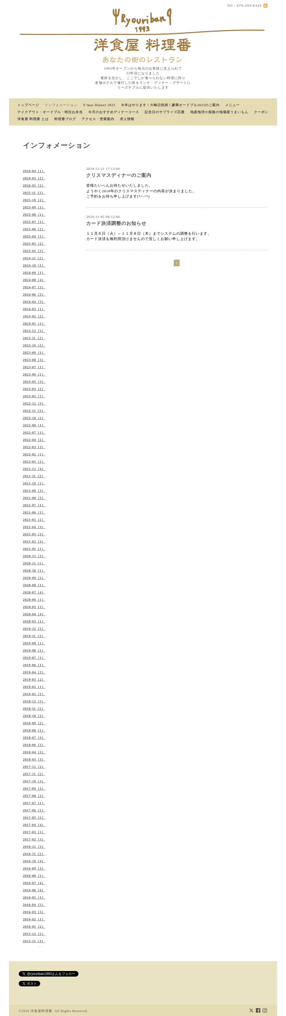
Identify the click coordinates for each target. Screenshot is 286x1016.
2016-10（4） (34, 861)
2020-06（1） (34, 600)
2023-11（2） (34, 338)
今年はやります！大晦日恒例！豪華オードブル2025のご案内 (170, 105)
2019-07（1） (34, 658)
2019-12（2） (34, 629)
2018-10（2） (34, 716)
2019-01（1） (34, 694)
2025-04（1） (34, 236)
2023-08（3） (34, 360)
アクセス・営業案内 (98, 119)
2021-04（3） (34, 527)
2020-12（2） (34, 556)
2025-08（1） (34, 215)
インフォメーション (61, 105)
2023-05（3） (34, 382)
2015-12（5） (34, 934)
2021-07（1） (34, 505)
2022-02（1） (34, 454)
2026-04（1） (34, 171)
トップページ (28, 105)
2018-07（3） (34, 738)
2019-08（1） (34, 650)
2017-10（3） (34, 781)
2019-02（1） (34, 687)
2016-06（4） (34, 890)
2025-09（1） (34, 207)
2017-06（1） (34, 810)
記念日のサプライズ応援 (165, 112)
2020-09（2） (34, 578)
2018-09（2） (34, 723)
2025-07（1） (34, 222)
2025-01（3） (34, 251)
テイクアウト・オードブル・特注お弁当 (50, 112)
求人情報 (127, 119)
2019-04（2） (34, 672)
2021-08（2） (34, 498)
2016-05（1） (34, 897)
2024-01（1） (34, 324)
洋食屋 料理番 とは (33, 119)
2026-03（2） (34, 178)
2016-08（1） (34, 876)
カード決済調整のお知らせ (116, 223)
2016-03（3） (34, 912)
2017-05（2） (34, 818)
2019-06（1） (34, 665)
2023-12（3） (34, 331)
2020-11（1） (34, 563)
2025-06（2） (34, 229)
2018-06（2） (34, 745)
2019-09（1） (34, 643)
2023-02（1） (34, 396)
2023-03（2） (34, 389)
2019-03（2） (34, 680)
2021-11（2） (34, 476)
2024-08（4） (34, 280)
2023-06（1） (34, 374)
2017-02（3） (34, 839)
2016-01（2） (34, 927)
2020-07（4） (34, 592)
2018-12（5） (34, 701)
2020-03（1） (34, 621)
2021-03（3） (34, 534)
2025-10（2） (34, 200)
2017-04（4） (34, 825)
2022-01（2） (34, 462)
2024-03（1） (34, 309)
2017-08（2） (34, 796)
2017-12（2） (34, 767)
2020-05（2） (34, 607)
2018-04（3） (34, 752)
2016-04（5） (34, 905)
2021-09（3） (34, 491)
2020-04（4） (34, 614)
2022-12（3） (34, 403)
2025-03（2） (34, 244)
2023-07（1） (34, 367)
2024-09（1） (34, 273)
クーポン (261, 112)
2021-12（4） (34, 469)
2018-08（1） (34, 730)
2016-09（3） (34, 868)
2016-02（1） (34, 919)
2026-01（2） (34, 185)
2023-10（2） (34, 345)
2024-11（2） (34, 258)
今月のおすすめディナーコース (113, 112)
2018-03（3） (34, 759)
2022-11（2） (34, 411)
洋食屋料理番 (41, 1011)
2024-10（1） (34, 265)
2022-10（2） (34, 418)
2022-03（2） (34, 447)
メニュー (232, 105)
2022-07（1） (34, 433)
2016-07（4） (34, 883)
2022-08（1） (34, 425)
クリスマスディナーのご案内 (118, 175)
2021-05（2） (34, 520)
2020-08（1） (34, 585)
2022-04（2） (34, 440)
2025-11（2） (34, 193)
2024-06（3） (34, 294)
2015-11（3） (34, 941)
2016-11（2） (34, 854)
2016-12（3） (34, 847)
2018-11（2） (34, 709)
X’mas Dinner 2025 (99, 105)
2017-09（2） (34, 789)
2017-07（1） (34, 803)
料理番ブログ (65, 119)
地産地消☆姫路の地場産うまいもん (219, 112)
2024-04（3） (34, 302)
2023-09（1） (34, 353)
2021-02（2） (34, 541)
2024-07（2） (34, 287)
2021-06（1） (34, 512)
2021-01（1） (34, 549)
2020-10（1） (34, 571)
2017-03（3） (34, 832)
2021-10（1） (34, 483)
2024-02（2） (34, 316)
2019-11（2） (34, 636)
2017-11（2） (34, 774)
